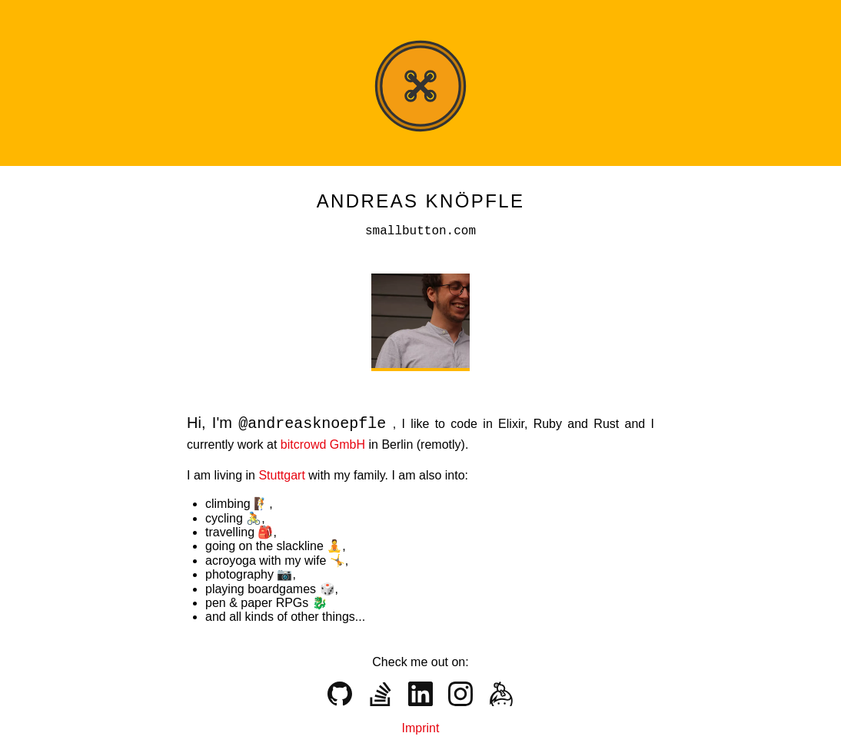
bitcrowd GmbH (325, 442)
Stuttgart (283, 473)
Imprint (421, 726)
